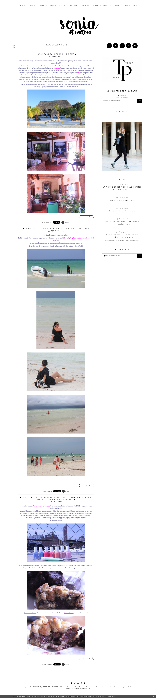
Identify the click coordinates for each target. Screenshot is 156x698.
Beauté (43, 5)
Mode (22, 5)
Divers (117, 5)
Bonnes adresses (102, 5)
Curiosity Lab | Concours (122, 211)
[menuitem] (22, 7)
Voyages (33, 5)
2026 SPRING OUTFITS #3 (122, 200)
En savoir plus (110, 696)
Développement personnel (76, 5)
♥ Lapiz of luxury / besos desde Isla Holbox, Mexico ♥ (56, 228)
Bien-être (55, 5)
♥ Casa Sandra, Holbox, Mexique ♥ (56, 54)
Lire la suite (86, 217)
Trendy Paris (130, 5)
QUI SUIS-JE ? (122, 112)
